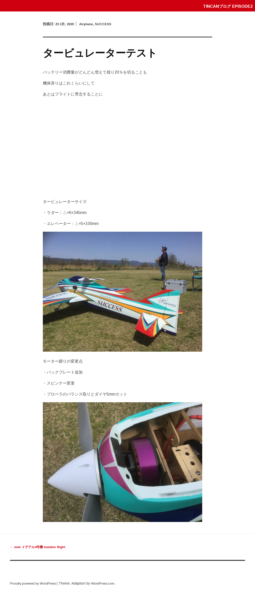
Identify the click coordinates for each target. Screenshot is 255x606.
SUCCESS (107, 24)
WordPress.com (108, 583)
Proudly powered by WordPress (35, 583)
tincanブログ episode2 (225, 6)
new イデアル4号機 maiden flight (39, 547)
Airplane (88, 24)
